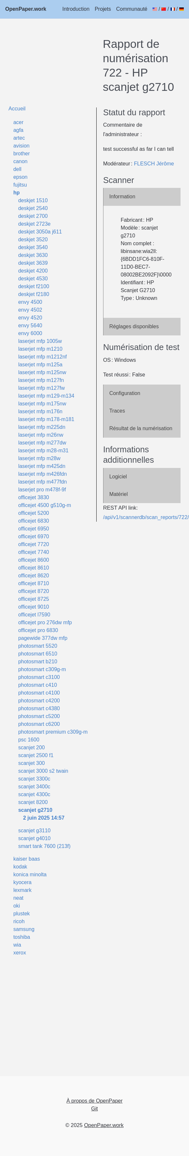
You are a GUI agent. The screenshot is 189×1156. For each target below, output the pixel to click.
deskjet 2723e (34, 224)
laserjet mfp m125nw (42, 372)
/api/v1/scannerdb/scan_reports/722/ (146, 517)
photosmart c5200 (39, 716)
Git (94, 1108)
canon (20, 161)
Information (122, 196)
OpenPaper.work (25, 9)
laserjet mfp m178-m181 (46, 419)
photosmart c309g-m (42, 669)
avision (21, 145)
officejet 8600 (33, 560)
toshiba (21, 937)
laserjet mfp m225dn (41, 427)
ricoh (19, 921)
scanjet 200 (31, 747)
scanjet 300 (31, 763)
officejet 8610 (33, 568)
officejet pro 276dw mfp (45, 622)
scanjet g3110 (34, 830)
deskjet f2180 (33, 294)
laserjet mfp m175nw (42, 403)
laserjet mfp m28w (39, 458)
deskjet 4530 (33, 278)
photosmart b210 (37, 661)
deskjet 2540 (33, 208)
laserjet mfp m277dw (42, 442)
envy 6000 (30, 333)
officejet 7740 (33, 552)
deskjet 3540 (33, 247)
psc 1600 (28, 739)
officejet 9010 (33, 607)
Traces (117, 411)
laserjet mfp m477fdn (42, 482)
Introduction (76, 9)
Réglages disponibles (134, 326)
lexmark (22, 890)
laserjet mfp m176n (40, 411)
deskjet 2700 (33, 216)
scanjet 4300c (34, 794)
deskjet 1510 (33, 200)
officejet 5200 (33, 513)
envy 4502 (30, 310)
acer (18, 122)
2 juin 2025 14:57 (43, 818)
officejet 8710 (33, 583)
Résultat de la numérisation (140, 428)
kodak (20, 866)
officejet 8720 (33, 591)
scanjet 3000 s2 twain (43, 771)
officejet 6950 (33, 528)
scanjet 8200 (33, 802)
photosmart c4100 (39, 693)
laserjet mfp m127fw (41, 388)
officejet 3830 (33, 497)
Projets (103, 9)
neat (18, 898)
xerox (19, 952)
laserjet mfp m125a (40, 364)
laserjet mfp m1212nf (42, 356)
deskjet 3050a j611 (40, 231)
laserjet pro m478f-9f (42, 489)
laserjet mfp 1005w (40, 341)
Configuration (124, 393)
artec (19, 138)
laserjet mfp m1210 (40, 349)
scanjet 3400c (34, 786)
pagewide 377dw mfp (42, 638)
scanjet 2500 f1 (36, 755)
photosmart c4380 (39, 708)
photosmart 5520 (37, 646)
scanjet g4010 (34, 838)
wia (17, 945)
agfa (18, 130)
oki (16, 906)
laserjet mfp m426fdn (42, 474)
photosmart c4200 (39, 700)
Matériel (118, 494)
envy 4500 (30, 302)
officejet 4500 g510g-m (44, 505)
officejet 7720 (33, 544)
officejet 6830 (33, 521)
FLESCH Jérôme (154, 163)
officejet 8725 (33, 599)
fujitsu (20, 185)
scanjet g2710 (35, 810)
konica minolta (30, 874)
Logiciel (118, 476)
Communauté (131, 9)
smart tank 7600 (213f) (44, 846)
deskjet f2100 (33, 286)
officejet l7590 (34, 614)
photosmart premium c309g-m (53, 732)
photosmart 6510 (37, 653)
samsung (23, 929)
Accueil (17, 108)
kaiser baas (26, 859)
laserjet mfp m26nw (40, 435)
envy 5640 (30, 325)
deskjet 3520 (33, 239)
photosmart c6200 (39, 724)
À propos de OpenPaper (94, 1101)
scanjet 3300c (34, 779)
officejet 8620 (33, 575)
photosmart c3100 (39, 677)
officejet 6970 (33, 536)
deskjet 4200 (33, 271)
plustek (21, 913)
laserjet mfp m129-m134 (46, 396)
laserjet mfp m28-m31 (43, 450)
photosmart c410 (37, 685)
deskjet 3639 (33, 263)
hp (16, 192)
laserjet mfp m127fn (41, 380)
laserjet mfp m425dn (41, 466)
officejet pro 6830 (38, 630)
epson (20, 177)
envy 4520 (30, 317)
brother (21, 153)
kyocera (22, 882)
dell (17, 169)
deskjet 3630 (33, 255)
